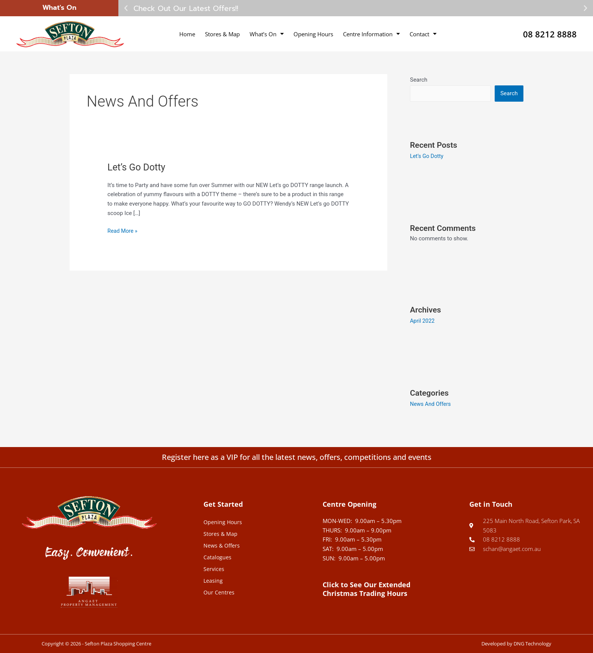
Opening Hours (313, 34)
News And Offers (431, 404)
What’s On (267, 33)
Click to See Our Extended (366, 588)
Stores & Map (222, 34)
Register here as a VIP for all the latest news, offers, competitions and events (297, 457)
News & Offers (222, 545)
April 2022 (423, 321)
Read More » (123, 230)
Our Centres (219, 592)
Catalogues (217, 556)
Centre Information (371, 33)
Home (187, 34)
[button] (126, 8)
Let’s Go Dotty (137, 167)
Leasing (213, 580)
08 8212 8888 (546, 33)
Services (214, 568)
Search (418, 79)
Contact (423, 33)
